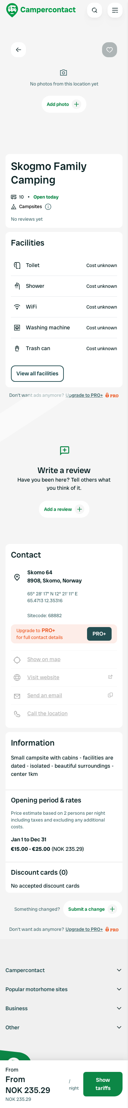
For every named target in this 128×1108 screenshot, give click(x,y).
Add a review (64, 509)
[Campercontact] (40, 10)
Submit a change (92, 909)
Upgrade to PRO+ (84, 929)
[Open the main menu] (115, 10)
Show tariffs (103, 1084)
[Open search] (94, 10)
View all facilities (37, 373)
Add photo (64, 104)
